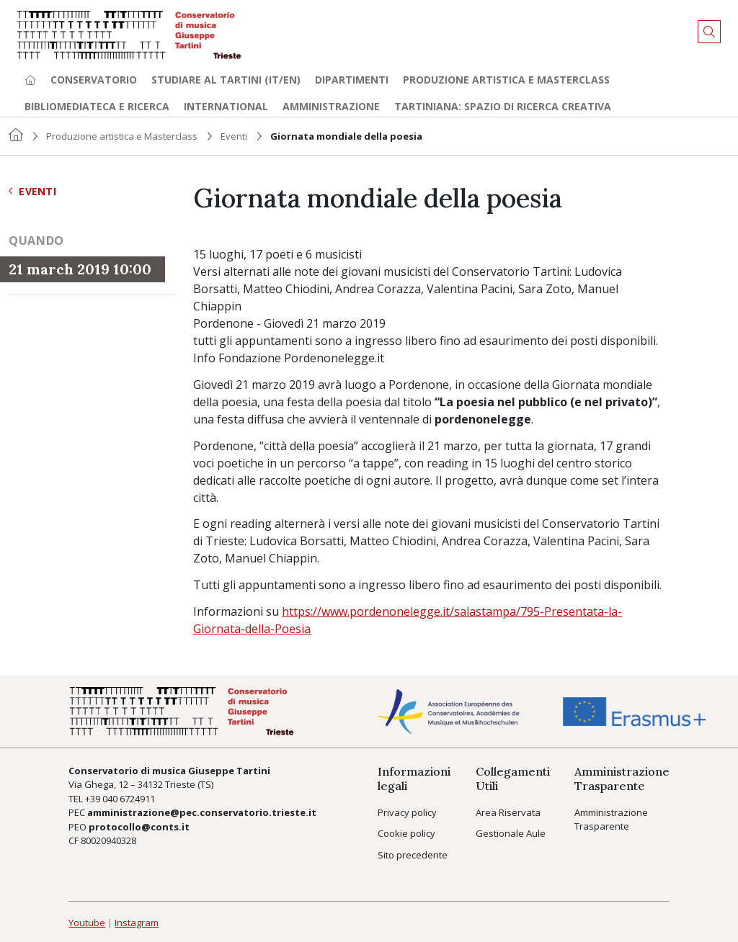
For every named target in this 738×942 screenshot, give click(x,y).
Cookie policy (406, 833)
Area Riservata (508, 812)
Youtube (86, 922)
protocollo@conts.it (139, 826)
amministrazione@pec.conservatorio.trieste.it (201, 812)
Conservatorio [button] (93, 79)
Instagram (137, 922)
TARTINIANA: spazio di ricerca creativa (502, 106)
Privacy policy (407, 812)
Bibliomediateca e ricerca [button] (97, 106)
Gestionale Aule (511, 833)
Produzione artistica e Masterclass (506, 79)
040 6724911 (128, 798)
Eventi (234, 136)
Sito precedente (413, 854)
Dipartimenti (351, 79)
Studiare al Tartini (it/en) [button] (226, 79)
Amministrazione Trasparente (611, 819)
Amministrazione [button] (331, 106)
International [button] (226, 106)
